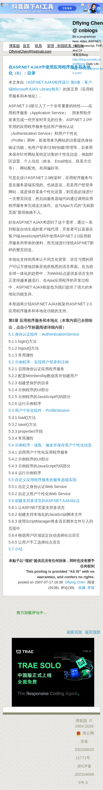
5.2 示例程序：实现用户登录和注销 (39, 362)
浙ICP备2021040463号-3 (84, 774)
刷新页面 (74, 632)
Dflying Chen (75, 582)
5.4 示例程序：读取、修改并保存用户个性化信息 (50, 445)
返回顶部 (92, 632)
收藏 (81, 588)
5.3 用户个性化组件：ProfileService (39, 410)
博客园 (14, 46)
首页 (26, 46)
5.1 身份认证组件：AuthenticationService (44, 334)
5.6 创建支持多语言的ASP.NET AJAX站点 (44, 500)
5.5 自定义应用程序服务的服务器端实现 (42, 480)
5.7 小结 (16, 549)
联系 (38, 46)
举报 (90, 588)
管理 (50, 46)
